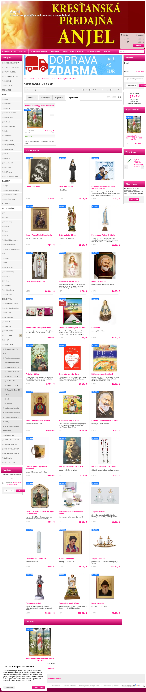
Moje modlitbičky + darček (69, 420)
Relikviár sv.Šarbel (33, 603)
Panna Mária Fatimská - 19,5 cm (103, 235)
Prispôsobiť (9, 687)
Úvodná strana (56, 685)
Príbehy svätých (32, 374)
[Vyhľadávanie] (131, 51)
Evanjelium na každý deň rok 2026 (72, 328)
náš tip (105, 90)
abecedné (32, 98)
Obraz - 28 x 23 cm (33, 187)
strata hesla (140, 71)
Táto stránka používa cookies (18, 666)
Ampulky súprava (98, 512)
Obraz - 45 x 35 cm (98, 281)
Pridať (21, 491)
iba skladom (115, 90)
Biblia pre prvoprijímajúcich (102, 374)
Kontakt (116, 685)
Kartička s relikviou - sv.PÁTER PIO (105, 420)
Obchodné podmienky (70, 685)
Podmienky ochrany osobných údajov (89, 685)
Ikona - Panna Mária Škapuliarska (39, 235)
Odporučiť (134, 200)
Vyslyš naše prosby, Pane (69, 281)
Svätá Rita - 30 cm (66, 187)
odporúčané (73, 98)
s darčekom (94, 90)
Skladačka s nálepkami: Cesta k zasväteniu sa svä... (103, 188)
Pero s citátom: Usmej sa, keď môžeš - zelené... (138, 162)
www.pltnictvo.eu (54, 678)
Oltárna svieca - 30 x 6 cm (36, 558)
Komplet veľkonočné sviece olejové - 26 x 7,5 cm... (134, 138)
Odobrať (9, 491)
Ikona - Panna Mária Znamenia (38, 420)
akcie (85, 90)
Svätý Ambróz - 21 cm (67, 235)
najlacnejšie (45, 98)
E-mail (126, 63)
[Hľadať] (142, 51)
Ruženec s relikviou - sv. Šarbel (103, 467)
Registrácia (132, 85)
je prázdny (140, 35)
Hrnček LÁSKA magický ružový (38, 328)
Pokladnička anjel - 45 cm (69, 603)
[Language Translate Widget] (128, 686)
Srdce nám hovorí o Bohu (69, 374)
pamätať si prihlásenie (134, 79)
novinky (75, 90)
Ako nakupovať (107, 685)
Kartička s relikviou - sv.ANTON (71, 467)
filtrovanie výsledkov (35, 90)
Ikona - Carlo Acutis (66, 558)
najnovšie (59, 98)
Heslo (126, 71)
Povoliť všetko (38, 687)
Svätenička (95, 328)
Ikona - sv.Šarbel (97, 603)
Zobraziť (138, 45)
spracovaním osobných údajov (13, 483)
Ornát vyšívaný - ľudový (35, 281)
